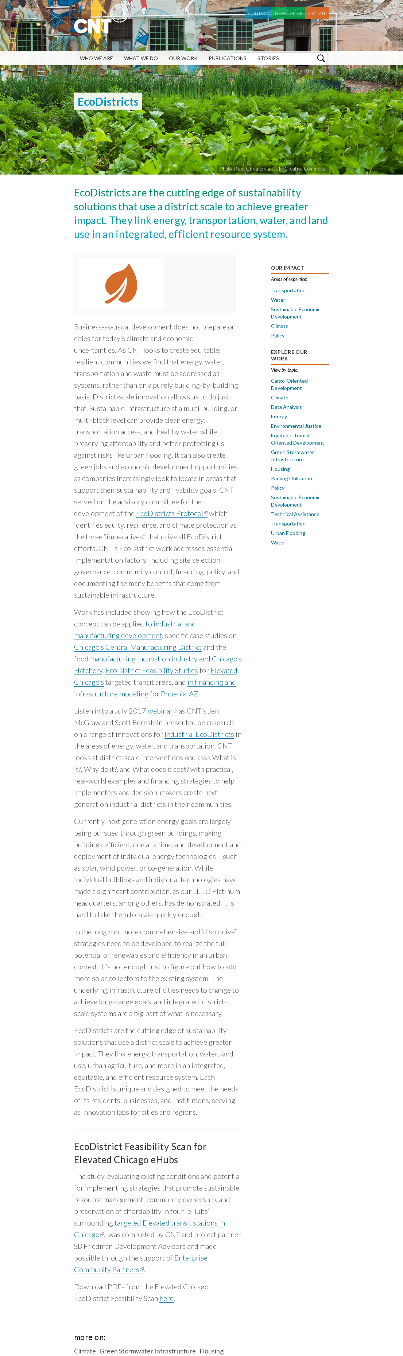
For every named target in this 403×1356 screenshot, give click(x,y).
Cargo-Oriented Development (289, 384)
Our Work (183, 58)
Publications (228, 58)
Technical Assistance (295, 514)
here (166, 1298)
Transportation (288, 290)
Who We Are (96, 58)
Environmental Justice (296, 426)
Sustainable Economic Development (296, 313)
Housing (280, 469)
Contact (258, 13)
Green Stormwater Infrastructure (292, 455)
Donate (317, 13)
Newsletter (288, 13)
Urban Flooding (288, 533)
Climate (279, 326)
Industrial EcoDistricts (199, 734)
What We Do (141, 58)
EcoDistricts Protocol (172, 513)
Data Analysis (286, 407)
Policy (277, 335)
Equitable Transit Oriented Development (297, 439)
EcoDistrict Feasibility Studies (151, 670)
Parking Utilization (291, 478)
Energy (279, 416)
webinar (162, 710)
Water (278, 300)
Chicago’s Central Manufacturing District (138, 646)
